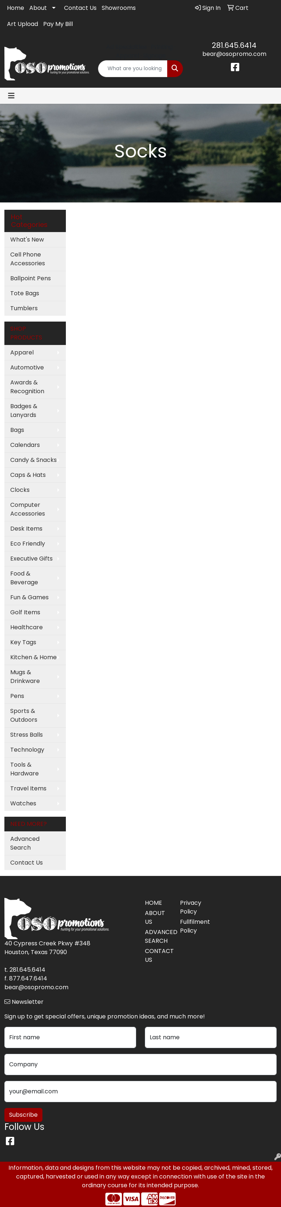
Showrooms (119, 8)
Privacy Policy (190, 907)
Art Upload (22, 24)
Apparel (22, 352)
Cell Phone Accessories (27, 258)
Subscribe (23, 1115)
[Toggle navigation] (11, 96)
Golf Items (25, 612)
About (38, 8)
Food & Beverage (24, 578)
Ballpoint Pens (30, 278)
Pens (17, 696)
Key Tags (23, 642)
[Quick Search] (133, 68)
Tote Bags (24, 293)
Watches (23, 803)
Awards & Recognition (27, 386)
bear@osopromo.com (234, 54)
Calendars (25, 445)
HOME (153, 903)
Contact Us (80, 8)
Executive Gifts (31, 558)
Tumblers (24, 308)
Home (15, 8)
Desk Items (26, 528)
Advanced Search (25, 843)
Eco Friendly (27, 543)
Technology (27, 749)
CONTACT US (158, 955)
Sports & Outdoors (23, 715)
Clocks (20, 490)
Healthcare (26, 627)
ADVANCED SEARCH (158, 936)
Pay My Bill (58, 24)
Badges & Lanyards (23, 410)
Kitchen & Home (33, 657)
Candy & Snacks (33, 460)
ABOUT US (155, 917)
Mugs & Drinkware (25, 676)
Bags (17, 430)
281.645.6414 (234, 45)
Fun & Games (29, 597)
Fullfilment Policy (193, 926)
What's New (27, 239)
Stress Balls (26, 734)
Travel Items (28, 788)
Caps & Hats (28, 475)
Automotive (27, 367)
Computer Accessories (27, 509)
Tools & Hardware (24, 769)
